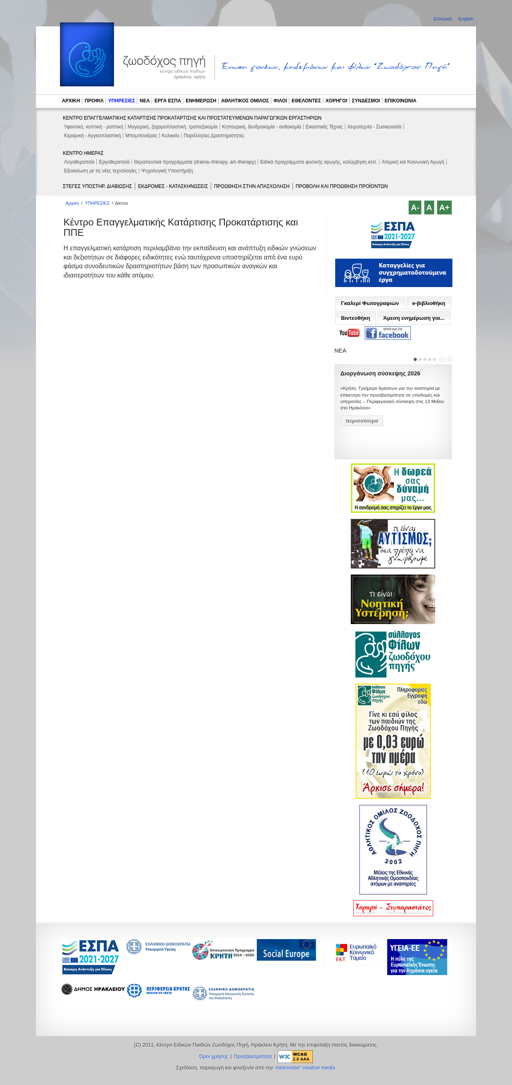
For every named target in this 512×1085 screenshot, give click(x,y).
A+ (444, 207)
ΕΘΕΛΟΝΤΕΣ (306, 101)
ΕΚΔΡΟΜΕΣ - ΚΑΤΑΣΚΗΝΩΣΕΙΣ (173, 186)
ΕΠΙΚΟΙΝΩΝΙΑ (401, 101)
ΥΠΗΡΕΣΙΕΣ (121, 101)
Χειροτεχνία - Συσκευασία (374, 127)
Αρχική (72, 203)
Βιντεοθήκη (355, 318)
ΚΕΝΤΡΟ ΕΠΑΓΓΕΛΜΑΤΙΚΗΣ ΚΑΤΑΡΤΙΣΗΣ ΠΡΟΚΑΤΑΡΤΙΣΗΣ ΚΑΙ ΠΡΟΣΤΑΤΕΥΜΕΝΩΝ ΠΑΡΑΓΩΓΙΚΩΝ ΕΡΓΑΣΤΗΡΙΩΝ (192, 118)
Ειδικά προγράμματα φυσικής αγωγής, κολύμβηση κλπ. (318, 162)
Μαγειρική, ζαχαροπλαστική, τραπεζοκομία (173, 127)
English (465, 18)
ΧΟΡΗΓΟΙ (336, 101)
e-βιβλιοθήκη (428, 303)
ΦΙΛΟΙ (280, 101)
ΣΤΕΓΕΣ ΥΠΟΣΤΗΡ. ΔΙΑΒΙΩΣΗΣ (97, 186)
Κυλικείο (170, 135)
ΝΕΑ (145, 101)
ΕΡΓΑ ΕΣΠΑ (167, 101)
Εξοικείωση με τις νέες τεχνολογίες (100, 171)
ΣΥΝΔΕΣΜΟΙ (366, 101)
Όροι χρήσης (213, 1056)
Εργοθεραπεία (114, 162)
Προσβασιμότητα (253, 1056)
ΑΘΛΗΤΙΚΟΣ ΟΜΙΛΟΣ (245, 101)
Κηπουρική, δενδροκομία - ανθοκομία (261, 127)
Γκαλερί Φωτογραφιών (370, 303)
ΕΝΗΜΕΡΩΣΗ (201, 101)
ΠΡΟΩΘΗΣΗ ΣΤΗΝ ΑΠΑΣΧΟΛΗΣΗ (252, 186)
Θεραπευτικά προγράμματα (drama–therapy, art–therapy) (195, 162)
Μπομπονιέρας (141, 135)
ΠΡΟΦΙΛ (94, 101)
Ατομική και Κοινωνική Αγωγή (413, 162)
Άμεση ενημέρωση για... (413, 318)
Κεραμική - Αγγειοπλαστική (92, 135)
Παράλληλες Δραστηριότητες (214, 135)
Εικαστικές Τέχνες (324, 127)
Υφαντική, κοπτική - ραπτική (93, 127)
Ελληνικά (443, 18)
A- (415, 207)
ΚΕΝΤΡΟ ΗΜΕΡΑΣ (83, 153)
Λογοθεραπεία (79, 162)
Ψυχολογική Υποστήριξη (167, 171)
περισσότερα (362, 421)
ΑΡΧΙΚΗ (71, 101)
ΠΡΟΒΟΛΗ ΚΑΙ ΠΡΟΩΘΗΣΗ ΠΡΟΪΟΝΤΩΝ (342, 186)
